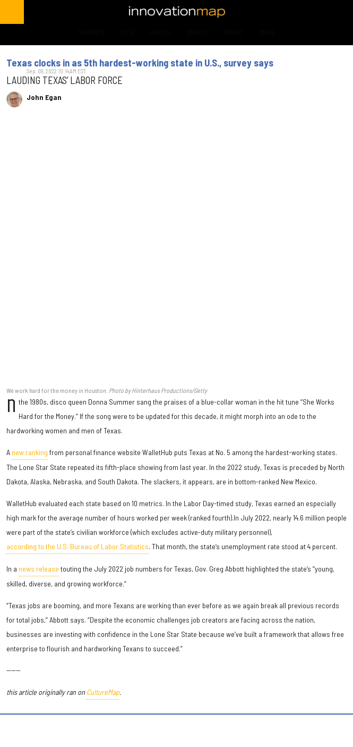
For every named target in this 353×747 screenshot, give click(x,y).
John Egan (44, 97)
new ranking (30, 452)
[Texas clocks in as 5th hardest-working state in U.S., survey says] (176, 252)
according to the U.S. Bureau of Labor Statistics (77, 546)
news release (39, 568)
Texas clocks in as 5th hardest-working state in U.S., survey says (139, 63)
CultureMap (103, 691)
